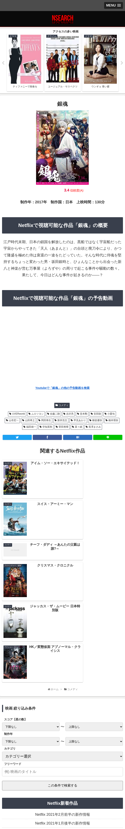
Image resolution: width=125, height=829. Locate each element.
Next (122, 63)
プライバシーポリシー (22, 802)
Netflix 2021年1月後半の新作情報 (62, 695)
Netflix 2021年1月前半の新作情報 (62, 704)
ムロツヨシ (37, 414)
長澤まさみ (95, 427)
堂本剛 (83, 414)
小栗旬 (111, 414)
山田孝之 (30, 420)
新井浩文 (62, 420)
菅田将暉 (63, 427)
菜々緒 (78, 427)
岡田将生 (46, 420)
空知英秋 (47, 427)
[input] (62, 643)
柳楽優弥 (97, 420)
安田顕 (97, 414)
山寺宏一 (14, 420)
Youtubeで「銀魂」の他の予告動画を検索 (62, 388)
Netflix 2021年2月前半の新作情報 (62, 686)
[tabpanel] (25, 62)
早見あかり (80, 420)
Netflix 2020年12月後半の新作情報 (62, 712)
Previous (3, 63)
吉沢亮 (70, 414)
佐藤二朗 (55, 414)
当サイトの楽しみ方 (62, 802)
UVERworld (18, 414)
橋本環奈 (113, 420)
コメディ (63, 405)
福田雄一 (31, 427)
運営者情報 (103, 802)
